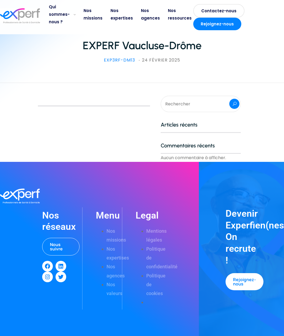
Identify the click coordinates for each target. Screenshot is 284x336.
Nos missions (93, 14)
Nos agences (150, 14)
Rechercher (234, 104)
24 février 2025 (161, 60)
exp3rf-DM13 (120, 60)
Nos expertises (122, 14)
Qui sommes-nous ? (62, 14)
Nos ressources (180, 14)
